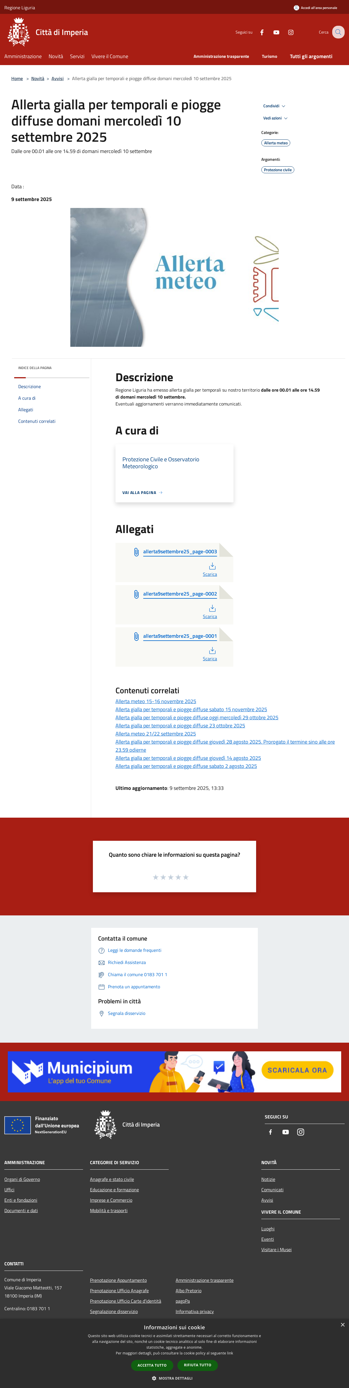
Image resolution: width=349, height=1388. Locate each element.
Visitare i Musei (276, 1249)
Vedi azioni (276, 118)
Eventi (267, 1239)
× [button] (342, 1325)
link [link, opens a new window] (230, 1353)
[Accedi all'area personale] (315, 7)
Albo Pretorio (188, 1290)
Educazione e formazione (114, 1189)
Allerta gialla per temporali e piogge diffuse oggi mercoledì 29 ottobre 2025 (196, 717)
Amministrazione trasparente (205, 1280)
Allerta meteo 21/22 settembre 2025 (155, 734)
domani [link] (127, 396)
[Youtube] (272, 32)
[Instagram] (286, 32)
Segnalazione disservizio (114, 1311)
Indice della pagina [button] (35, 367)
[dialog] (174, 1353)
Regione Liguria (19, 7)
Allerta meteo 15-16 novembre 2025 (155, 701)
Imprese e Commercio (111, 1200)
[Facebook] (257, 32)
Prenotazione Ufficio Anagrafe (119, 1290)
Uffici (9, 1189)
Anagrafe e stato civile (112, 1179)
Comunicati (272, 1189)
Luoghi (268, 1228)
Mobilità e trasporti (109, 1210)
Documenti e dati (21, 1210)
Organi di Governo (22, 1179)
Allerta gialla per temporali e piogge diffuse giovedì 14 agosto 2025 (188, 758)
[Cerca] (338, 32)
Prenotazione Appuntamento (118, 1280)
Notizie (268, 1179)
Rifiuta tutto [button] (198, 1365)
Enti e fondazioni (20, 1200)
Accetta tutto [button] (152, 1365)
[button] (174, 1378)
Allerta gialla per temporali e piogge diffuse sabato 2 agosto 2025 (186, 766)
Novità (37, 78)
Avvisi (58, 78)
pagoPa (183, 1300)
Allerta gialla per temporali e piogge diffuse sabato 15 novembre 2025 (191, 709)
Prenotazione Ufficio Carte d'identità (125, 1300)
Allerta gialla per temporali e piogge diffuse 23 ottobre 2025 (180, 725)
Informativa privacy (195, 1311)
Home (17, 78)
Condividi (275, 106)
